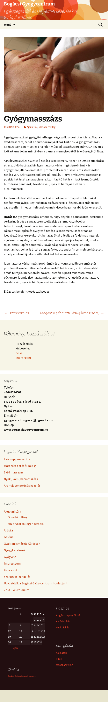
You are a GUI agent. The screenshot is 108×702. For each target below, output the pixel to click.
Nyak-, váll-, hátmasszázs (21, 479)
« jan (15, 648)
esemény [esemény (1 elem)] (33, 676)
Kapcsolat (11, 570)
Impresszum (12, 563)
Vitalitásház (62, 627)
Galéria (8, 537)
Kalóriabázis (63, 621)
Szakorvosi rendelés (17, 577)
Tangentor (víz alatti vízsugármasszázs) (72, 313)
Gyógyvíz (10, 557)
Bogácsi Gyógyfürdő (68, 615)
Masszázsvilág (47, 127)
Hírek (59, 659)
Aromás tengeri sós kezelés (22, 485)
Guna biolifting (17, 517)
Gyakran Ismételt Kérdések (22, 543)
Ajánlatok (32, 127)
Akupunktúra (12, 511)
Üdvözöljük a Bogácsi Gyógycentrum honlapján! (35, 583)
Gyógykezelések (14, 550)
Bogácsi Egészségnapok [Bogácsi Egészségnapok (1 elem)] (18, 676)
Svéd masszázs (14, 472)
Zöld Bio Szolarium (16, 590)
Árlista (8, 530)
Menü (7, 24)
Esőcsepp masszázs (17, 459)
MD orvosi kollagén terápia (26, 524)
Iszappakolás (16, 313)
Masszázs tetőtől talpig (20, 466)
